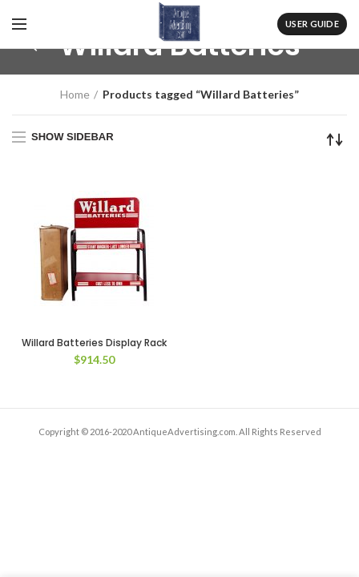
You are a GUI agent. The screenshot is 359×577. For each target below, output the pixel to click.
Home (75, 94)
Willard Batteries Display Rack (94, 343)
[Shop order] (335, 139)
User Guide (312, 23)
